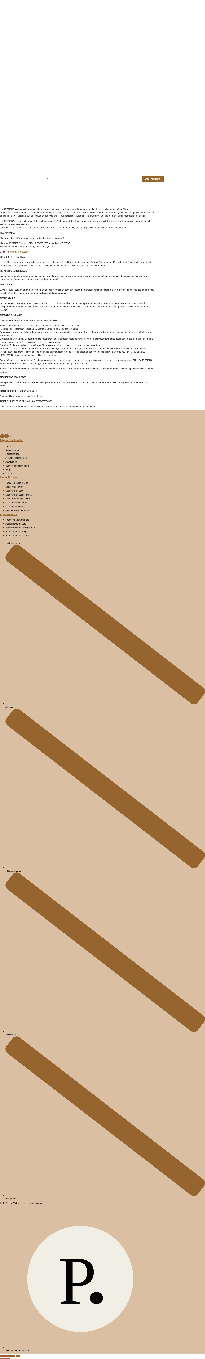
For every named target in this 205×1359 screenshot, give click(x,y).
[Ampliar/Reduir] (2, 1356)
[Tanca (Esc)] (18, 1356)
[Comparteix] (12, 1356)
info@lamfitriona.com (17, 251)
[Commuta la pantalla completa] (7, 1356)
